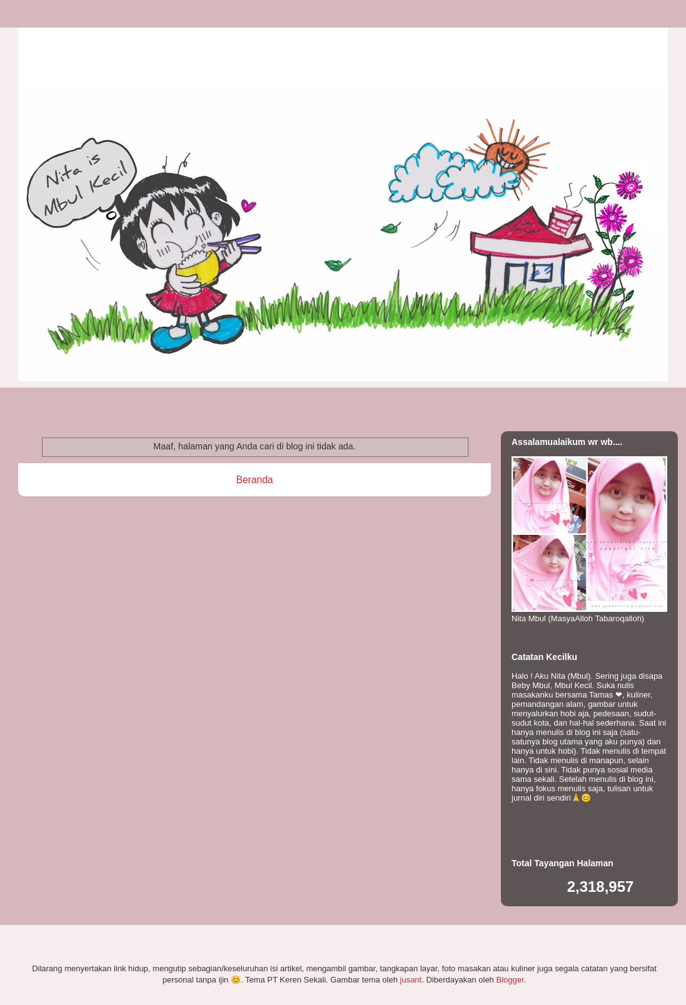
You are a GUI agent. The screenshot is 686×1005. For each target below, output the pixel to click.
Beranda (254, 479)
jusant (411, 979)
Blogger (509, 979)
